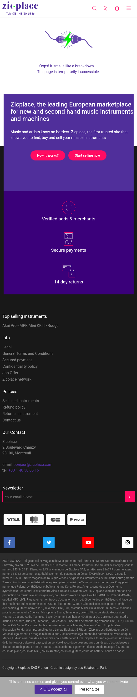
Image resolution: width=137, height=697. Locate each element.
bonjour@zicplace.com (33, 464)
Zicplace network (16, 379)
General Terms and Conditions (27, 353)
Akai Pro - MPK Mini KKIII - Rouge (30, 325)
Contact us (11, 420)
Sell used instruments (20, 401)
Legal (7, 347)
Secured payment (17, 360)
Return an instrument (20, 413)
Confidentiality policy (20, 366)
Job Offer (10, 373)
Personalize (89, 689)
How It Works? (51, 155)
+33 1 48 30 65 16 (23, 470)
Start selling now (90, 155)
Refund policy (13, 407)
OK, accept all (53, 689)
